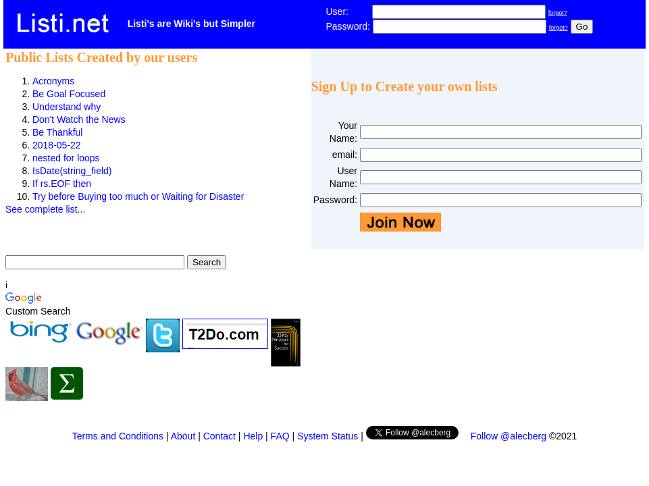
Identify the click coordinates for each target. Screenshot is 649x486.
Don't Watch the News (79, 119)
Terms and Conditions (117, 436)
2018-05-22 (56, 145)
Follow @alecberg (508, 436)
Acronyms (53, 81)
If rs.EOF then (61, 183)
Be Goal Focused (68, 93)
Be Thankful (57, 132)
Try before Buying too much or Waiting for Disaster (138, 196)
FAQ (280, 436)
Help (253, 436)
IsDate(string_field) (72, 170)
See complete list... (45, 209)
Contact (219, 436)
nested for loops (66, 158)
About (183, 436)
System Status (327, 436)
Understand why (66, 106)
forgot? (557, 12)
